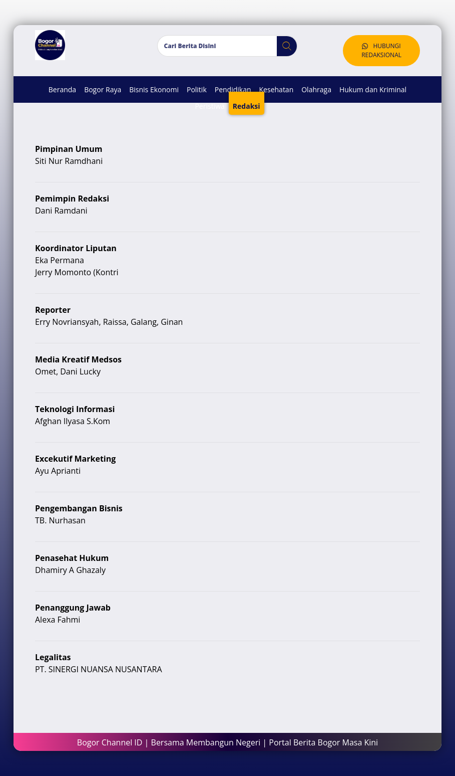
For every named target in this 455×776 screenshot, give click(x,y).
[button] (283, 46)
